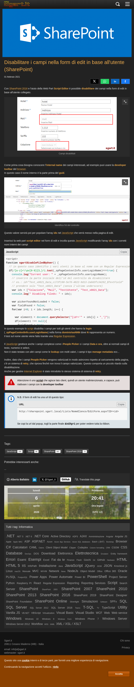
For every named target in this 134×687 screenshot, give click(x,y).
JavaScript (67, 232)
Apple (8, 542)
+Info (55, 666)
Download (48, 553)
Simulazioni (90, 601)
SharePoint (28, 589)
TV (98, 608)
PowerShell (97, 576)
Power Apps (38, 577)
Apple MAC (18, 542)
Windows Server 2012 (18, 624)
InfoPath (32, 566)
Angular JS (121, 536)
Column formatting (97, 548)
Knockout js (120, 566)
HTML (122, 559)
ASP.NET (38, 541)
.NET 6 (28, 536)
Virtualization (48, 613)
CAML (33, 547)
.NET (10, 536)
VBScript (36, 613)
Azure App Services (62, 542)
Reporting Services (93, 583)
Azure (49, 542)
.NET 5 (20, 536)
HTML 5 (13, 565)
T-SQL (88, 607)
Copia (124, 251)
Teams (77, 608)
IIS (24, 566)
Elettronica (65, 553)
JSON (108, 566)
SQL (123, 601)
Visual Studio (85, 612)
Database (14, 553)
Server (10, 589)
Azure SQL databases (81, 542)
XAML (52, 624)
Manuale (26, 571)
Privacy (126, 647)
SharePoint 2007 (76, 589)
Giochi (87, 559)
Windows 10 (32, 619)
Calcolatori (20, 547)
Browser (121, 541)
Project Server (118, 577)
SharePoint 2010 (111, 589)
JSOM (99, 566)
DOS (36, 553)
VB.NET (25, 613)
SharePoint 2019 (85, 595)
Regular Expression (64, 336)
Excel (46, 559)
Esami (21, 559)
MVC (35, 571)
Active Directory (61, 536)
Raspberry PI (24, 583)
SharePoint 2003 (49, 589)
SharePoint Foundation (19, 601)
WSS (46, 624)
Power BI (80, 577)
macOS (17, 571)
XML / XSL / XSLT (68, 624)
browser (21, 169)
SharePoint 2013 (21, 595)
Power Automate (61, 577)
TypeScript (108, 607)
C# (8, 547)
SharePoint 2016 (18, 88)
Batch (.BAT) (98, 542)
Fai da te (58, 559)
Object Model (87, 571)
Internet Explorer (33, 371)
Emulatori (104, 554)
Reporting (73, 583)
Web (107, 612)
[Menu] (127, 4)
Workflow (37, 623)
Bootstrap (110, 542)
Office (99, 571)
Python (10, 583)
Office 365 (110, 571)
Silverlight (74, 602)
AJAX (83, 536)
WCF (99, 612)
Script (112, 583)
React (37, 583)
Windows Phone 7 (87, 618)
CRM (108, 548)
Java (60, 566)
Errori (10, 559)
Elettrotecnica (86, 553)
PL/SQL (11, 577)
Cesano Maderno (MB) (24, 644)
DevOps (28, 554)
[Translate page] (87, 479)
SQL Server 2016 (61, 607)
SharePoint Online (51, 601)
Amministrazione (96, 536)
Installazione (47, 566)
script (30, 328)
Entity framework (119, 554)
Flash (79, 560)
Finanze (71, 560)
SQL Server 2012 (39, 608)
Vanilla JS (13, 612)
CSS (124, 547)
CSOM (115, 547)
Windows (13, 618)
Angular (109, 536)
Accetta (119, 674)
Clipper (72, 547)
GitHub (101, 559)
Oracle (122, 571)
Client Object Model (56, 547)
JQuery (90, 566)
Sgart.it (8, 640)
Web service (119, 612)
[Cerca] (118, 4)
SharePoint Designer (113, 595)
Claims (41, 548)
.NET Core (41, 536)
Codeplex (83, 547)
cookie (25, 660)
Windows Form (65, 619)
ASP (27, 541)
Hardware (110, 560)
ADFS (75, 536)
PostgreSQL (22, 577)
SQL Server (16, 607)
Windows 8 (48, 619)
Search (123, 583)
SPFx (113, 601)
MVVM (44, 571)
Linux (9, 571)
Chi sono (125, 640)
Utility (122, 607)
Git (94, 560)
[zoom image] (125, 102)
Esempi (34, 559)
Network (54, 571)
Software (103, 602)
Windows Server (114, 618)
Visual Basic (65, 612)
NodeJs (73, 571)
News (63, 571)
